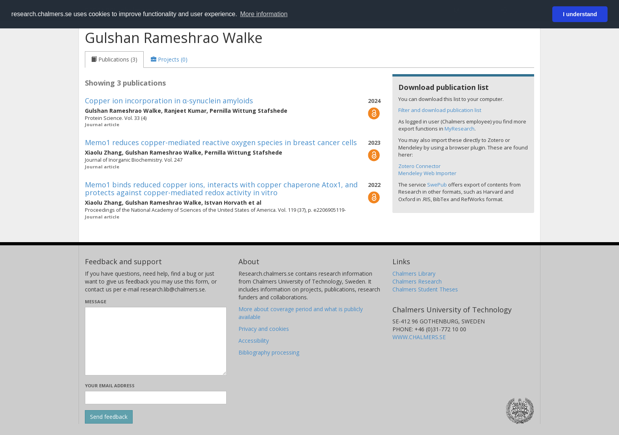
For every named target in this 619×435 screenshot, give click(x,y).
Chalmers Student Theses (425, 289)
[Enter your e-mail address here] (156, 397)
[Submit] (109, 417)
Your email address (110, 385)
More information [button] (263, 14)
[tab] (114, 59)
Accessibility (253, 340)
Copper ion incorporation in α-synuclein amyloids (169, 100)
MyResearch (460, 128)
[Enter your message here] (156, 341)
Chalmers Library (413, 273)
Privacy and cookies (263, 328)
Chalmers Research (417, 281)
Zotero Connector (419, 166)
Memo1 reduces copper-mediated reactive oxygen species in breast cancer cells (221, 142)
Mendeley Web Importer (427, 173)
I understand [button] (580, 14)
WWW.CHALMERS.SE (419, 337)
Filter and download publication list (439, 110)
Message (95, 301)
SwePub (437, 184)
